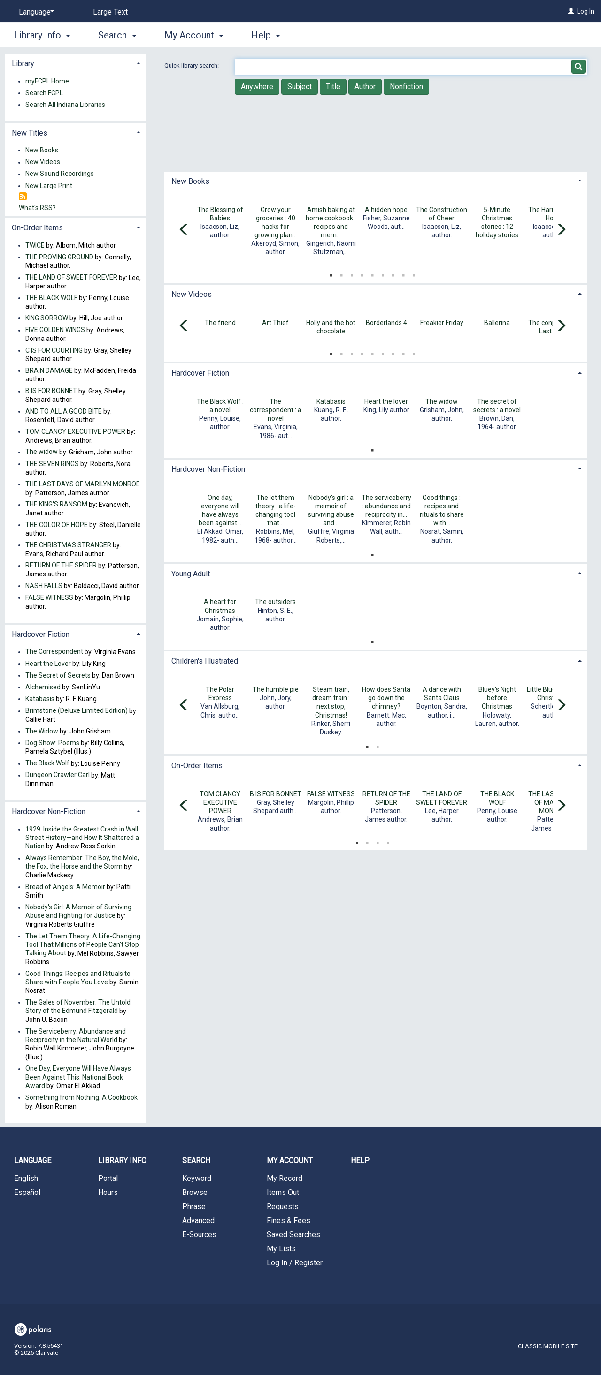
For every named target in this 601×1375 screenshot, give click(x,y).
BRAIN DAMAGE (49, 370)
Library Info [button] (42, 35)
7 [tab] (393, 273)
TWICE (35, 245)
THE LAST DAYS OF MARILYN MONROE (82, 484)
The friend (220, 322)
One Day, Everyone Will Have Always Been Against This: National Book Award (78, 1077)
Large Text (110, 12)
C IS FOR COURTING (54, 350)
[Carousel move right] (561, 230)
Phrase (194, 1206)
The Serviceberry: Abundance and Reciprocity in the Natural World (75, 1035)
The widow (441, 401)
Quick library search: (192, 65)
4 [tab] (362, 273)
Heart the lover (386, 401)
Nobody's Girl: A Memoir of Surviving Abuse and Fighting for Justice (78, 912)
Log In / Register (295, 1262)
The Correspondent (54, 652)
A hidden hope (386, 209)
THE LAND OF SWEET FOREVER (71, 277)
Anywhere (257, 86)
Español (27, 1192)
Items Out (283, 1192)
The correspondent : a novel (275, 410)
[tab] (375, 180)
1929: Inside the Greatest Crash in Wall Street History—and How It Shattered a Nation (82, 837)
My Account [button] (193, 35)
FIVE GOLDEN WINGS (55, 330)
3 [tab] (351, 273)
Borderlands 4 (386, 322)
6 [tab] (382, 273)
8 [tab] (403, 273)
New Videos (42, 162)
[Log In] (571, 11)
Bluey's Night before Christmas (497, 698)
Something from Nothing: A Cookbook (81, 1097)
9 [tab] (413, 273)
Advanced (198, 1220)
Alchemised (43, 687)
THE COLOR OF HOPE (56, 525)
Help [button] (265, 35)
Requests (283, 1206)
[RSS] (23, 197)
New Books (41, 150)
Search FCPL (44, 93)
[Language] (34, 12)
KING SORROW (46, 318)
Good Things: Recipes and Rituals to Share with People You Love (78, 978)
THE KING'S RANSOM (56, 504)
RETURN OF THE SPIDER (61, 565)
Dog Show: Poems (52, 743)
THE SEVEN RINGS (52, 464)
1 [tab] (331, 273)
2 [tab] (341, 273)
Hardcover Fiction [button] (200, 373)
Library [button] (23, 63)
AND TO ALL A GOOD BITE (63, 411)
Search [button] (117, 35)
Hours (108, 1192)
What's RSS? (37, 208)
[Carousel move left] (184, 230)
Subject (299, 86)
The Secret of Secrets (58, 675)
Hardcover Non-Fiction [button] (208, 469)
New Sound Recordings (59, 174)
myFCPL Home (47, 81)
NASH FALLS (43, 585)
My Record (284, 1178)
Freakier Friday (441, 322)
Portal (108, 1178)
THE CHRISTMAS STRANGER (68, 545)
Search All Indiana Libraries (65, 104)
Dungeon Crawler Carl (57, 775)
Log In (585, 11)
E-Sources (199, 1234)
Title (333, 86)
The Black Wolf (47, 763)
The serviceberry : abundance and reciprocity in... (386, 506)
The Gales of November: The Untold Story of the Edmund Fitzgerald (78, 1006)
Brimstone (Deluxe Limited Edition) (76, 711)
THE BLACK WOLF (51, 298)
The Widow (41, 731)
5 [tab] (372, 273)
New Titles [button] (29, 132)
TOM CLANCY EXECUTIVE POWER (220, 802)
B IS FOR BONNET (275, 794)
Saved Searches (293, 1234)
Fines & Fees (288, 1220)
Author (365, 86)
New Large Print (48, 185)
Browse (195, 1192)
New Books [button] (190, 181)
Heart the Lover (48, 663)
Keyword (196, 1178)
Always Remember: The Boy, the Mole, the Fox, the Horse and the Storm (82, 862)
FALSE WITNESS (331, 794)
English (26, 1178)
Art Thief (275, 322)
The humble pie (276, 689)
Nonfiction (406, 86)
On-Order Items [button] (197, 765)
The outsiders (275, 601)
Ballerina (497, 322)
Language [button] (32, 1160)
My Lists (281, 1248)
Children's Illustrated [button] (204, 661)
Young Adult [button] (190, 573)
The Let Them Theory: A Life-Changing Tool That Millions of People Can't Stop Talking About (82, 944)
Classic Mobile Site (548, 1346)
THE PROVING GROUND (59, 257)
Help (360, 1160)
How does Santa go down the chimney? (386, 698)
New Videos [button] (191, 294)
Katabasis (331, 401)
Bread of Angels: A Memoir (65, 887)
